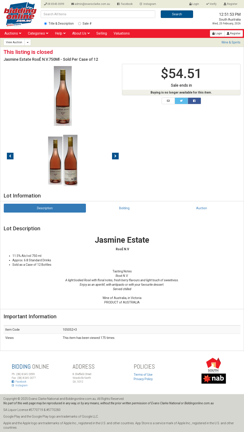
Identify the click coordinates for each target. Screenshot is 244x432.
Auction (201, 208)
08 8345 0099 (54, 4)
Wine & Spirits (230, 42)
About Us (81, 33)
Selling (101, 33)
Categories (38, 33)
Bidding (124, 208)
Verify (211, 4)
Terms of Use (143, 374)
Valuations (122, 33)
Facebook (125, 4)
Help (60, 33)
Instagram (148, 4)
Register (230, 4)
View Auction (14, 42)
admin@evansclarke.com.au (90, 4)
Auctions (12, 33)
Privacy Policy (143, 379)
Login (194, 4)
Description (45, 208)
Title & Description (59, 23)
